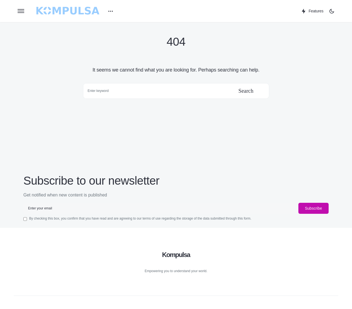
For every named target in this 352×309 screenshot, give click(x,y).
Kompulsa (176, 254)
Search (245, 91)
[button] (21, 11)
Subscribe (313, 208)
